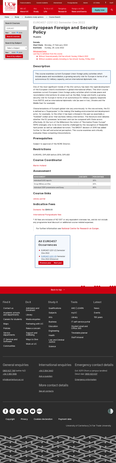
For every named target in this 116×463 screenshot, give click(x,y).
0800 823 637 (91, 374)
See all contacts (46, 391)
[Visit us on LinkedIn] (19, 411)
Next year (58, 263)
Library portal (39, 199)
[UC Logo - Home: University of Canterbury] (10, 6)
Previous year (45, 263)
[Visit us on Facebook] (5, 411)
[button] (99, 10)
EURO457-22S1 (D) (49, 256)
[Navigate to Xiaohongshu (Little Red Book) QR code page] (39, 411)
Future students (25, 3)
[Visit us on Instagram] (12, 411)
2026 (20, 33)
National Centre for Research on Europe (80, 228)
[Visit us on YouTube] (32, 411)
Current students (42, 3)
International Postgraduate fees (47, 214)
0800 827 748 (9, 370)
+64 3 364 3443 (46, 370)
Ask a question (45, 376)
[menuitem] (24, 10)
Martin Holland (39, 165)
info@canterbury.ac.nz (13, 379)
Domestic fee (39, 209)
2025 (13, 33)
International (58, 3)
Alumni (85, 3)
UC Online (96, 3)
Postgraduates (72, 3)
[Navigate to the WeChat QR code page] (26, 411)
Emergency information (85, 379)
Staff (111, 3)
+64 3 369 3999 (10, 374)
